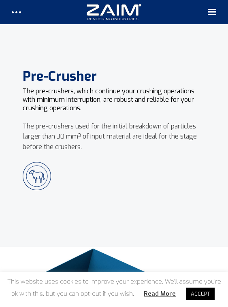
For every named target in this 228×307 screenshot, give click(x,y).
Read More (160, 294)
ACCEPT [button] (200, 293)
